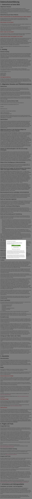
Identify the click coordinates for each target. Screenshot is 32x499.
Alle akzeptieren (16, 245)
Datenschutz (14, 249)
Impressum (18, 249)
